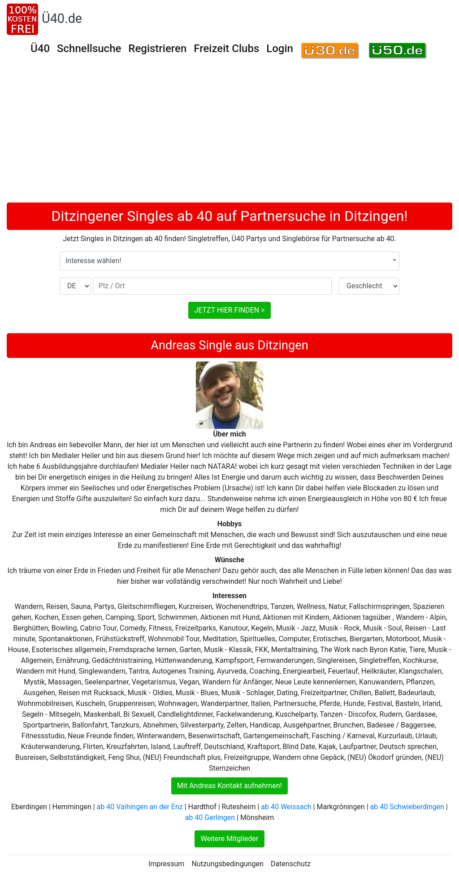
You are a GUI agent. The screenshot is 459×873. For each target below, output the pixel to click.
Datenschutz (291, 864)
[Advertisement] (229, 135)
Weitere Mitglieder (229, 838)
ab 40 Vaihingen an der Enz (140, 806)
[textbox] (229, 261)
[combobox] (229, 260)
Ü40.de (62, 18)
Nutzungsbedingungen (227, 864)
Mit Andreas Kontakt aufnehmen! (229, 785)
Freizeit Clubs (226, 48)
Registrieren (157, 48)
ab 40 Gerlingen (210, 817)
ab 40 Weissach (286, 806)
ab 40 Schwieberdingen (407, 806)
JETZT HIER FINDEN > (229, 310)
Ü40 (40, 48)
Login (279, 48)
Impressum (166, 864)
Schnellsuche (89, 48)
